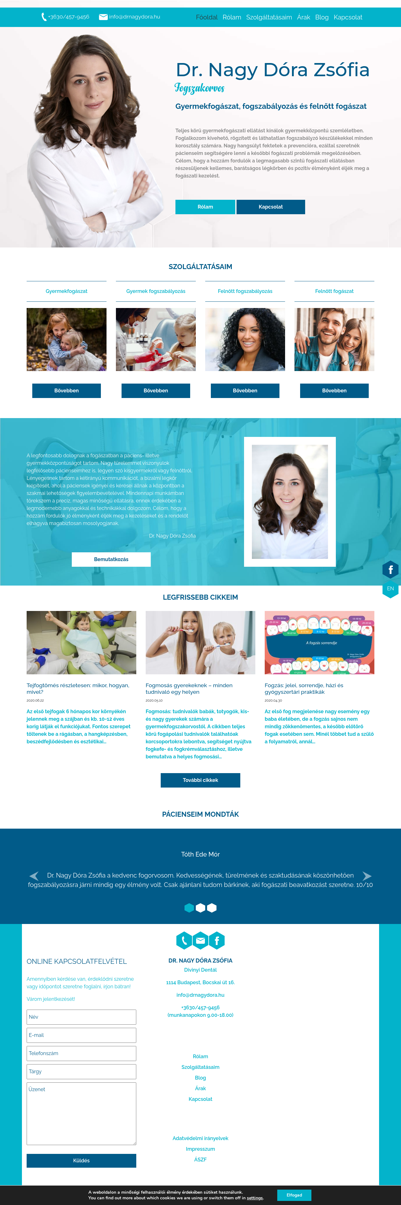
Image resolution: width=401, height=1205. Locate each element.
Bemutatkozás (111, 559)
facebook (390, 569)
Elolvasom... (81, 678)
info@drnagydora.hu (129, 16)
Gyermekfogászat (66, 291)
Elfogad (294, 1195)
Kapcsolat (271, 207)
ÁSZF (200, 1160)
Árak (200, 1088)
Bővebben (67, 391)
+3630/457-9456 (65, 16)
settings (255, 1198)
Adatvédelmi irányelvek (200, 1138)
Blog (200, 1078)
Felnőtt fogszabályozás (245, 291)
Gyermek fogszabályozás (155, 291)
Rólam (205, 207)
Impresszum (200, 1149)
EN (390, 589)
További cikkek (200, 780)
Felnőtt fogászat (334, 291)
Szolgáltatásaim (200, 1067)
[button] (34, 876)
